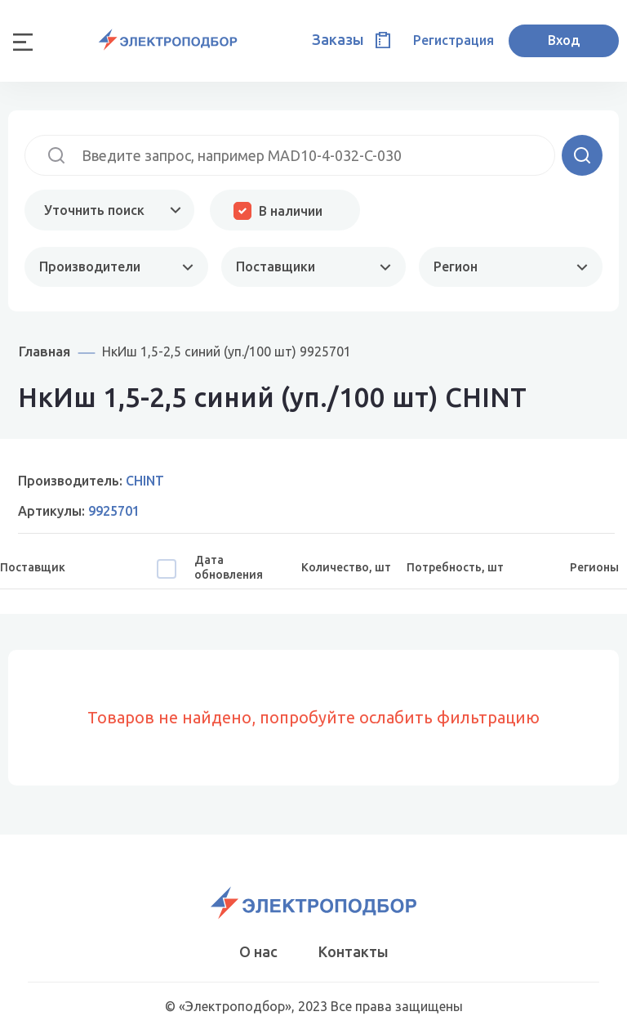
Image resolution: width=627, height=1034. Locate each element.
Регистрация (453, 40)
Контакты (353, 951)
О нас (258, 951)
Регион (456, 266)
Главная (44, 351)
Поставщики (275, 266)
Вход (564, 40)
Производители (89, 266)
